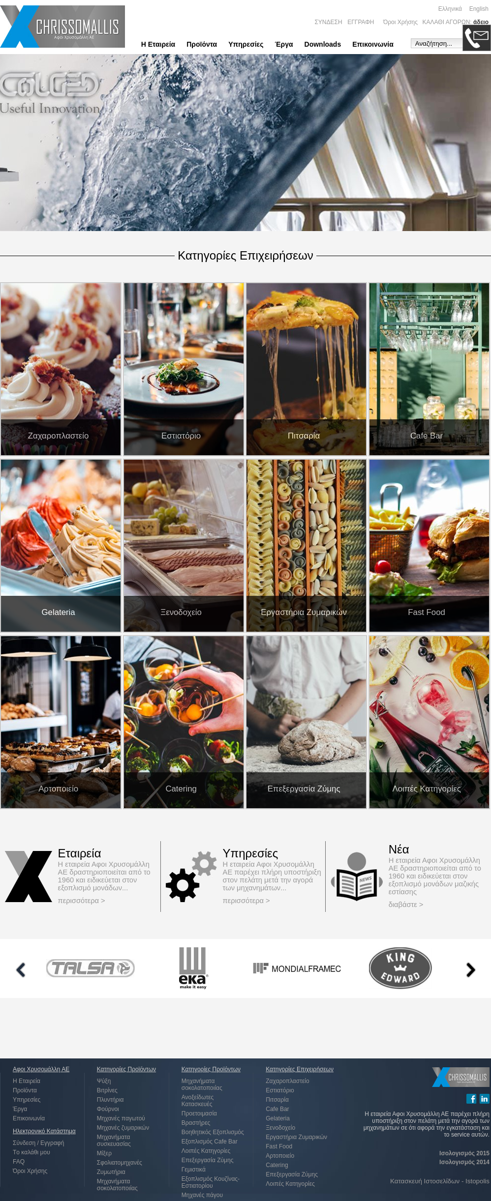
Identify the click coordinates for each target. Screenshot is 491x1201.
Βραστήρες (196, 1122)
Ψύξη (104, 1081)
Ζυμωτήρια (111, 1172)
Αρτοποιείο (280, 1155)
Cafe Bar (277, 1109)
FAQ (19, 1161)
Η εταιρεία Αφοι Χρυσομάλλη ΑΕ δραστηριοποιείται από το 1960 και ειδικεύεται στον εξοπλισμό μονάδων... (104, 876)
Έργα (284, 44)
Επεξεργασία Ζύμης (208, 1160)
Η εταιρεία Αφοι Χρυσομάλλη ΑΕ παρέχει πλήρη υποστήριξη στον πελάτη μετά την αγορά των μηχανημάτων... (272, 876)
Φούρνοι (108, 1109)
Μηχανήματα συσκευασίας (114, 1140)
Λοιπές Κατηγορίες (206, 1150)
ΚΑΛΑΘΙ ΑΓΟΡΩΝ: (447, 22)
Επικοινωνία (373, 44)
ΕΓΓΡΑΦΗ (360, 22)
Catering (277, 1165)
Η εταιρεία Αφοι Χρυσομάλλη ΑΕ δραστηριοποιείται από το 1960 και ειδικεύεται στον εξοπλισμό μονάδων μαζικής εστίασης (435, 876)
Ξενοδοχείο (280, 1127)
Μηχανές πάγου (202, 1195)
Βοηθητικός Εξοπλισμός (213, 1132)
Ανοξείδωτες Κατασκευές (198, 1101)
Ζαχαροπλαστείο (287, 1081)
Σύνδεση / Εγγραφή (38, 1143)
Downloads (323, 44)
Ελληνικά (450, 8)
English (479, 8)
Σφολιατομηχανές (119, 1162)
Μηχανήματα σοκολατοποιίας (117, 1185)
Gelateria (278, 1118)
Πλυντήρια (110, 1099)
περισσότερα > (81, 901)
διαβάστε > (406, 904)
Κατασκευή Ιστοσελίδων (425, 1181)
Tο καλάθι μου (31, 1152)
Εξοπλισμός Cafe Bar (210, 1141)
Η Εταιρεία (158, 44)
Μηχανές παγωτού (121, 1118)
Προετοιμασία (199, 1113)
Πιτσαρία (277, 1099)
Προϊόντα (201, 44)
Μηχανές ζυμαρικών (123, 1127)
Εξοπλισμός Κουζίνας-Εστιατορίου (211, 1182)
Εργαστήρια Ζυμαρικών (296, 1137)
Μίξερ (104, 1153)
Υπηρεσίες (245, 44)
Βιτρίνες (107, 1090)
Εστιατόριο (280, 1090)
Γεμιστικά (194, 1169)
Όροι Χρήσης (400, 22)
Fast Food (279, 1146)
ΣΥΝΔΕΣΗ (328, 22)
